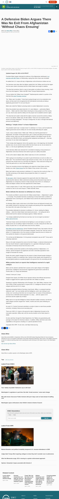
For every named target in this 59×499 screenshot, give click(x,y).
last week (10, 179)
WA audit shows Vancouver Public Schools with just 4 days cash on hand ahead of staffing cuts (27, 401)
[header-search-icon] (46, 2)
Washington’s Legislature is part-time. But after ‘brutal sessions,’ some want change (25, 396)
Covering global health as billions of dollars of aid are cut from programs (51, 488)
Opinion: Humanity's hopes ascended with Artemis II (16, 469)
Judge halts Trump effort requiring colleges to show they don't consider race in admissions (27, 460)
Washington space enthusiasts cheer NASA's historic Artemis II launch (21, 406)
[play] (4, 6)
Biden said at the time (12, 220)
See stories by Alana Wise (8, 345)
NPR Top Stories (9, 361)
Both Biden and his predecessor (14, 230)
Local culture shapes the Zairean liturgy (7, 486)
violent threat (19, 169)
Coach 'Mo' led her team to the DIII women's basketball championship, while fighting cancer (29, 489)
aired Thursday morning (19, 97)
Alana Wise (9, 32)
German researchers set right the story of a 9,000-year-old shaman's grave (18, 487)
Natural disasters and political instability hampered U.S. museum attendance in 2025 (25, 456)
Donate (53, 2)
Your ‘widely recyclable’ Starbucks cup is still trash (16, 391)
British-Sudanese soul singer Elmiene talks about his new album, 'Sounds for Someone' (40, 489)
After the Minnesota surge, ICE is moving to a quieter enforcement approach (23, 465)
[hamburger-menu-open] (3, 2)
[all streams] (57, 6)
